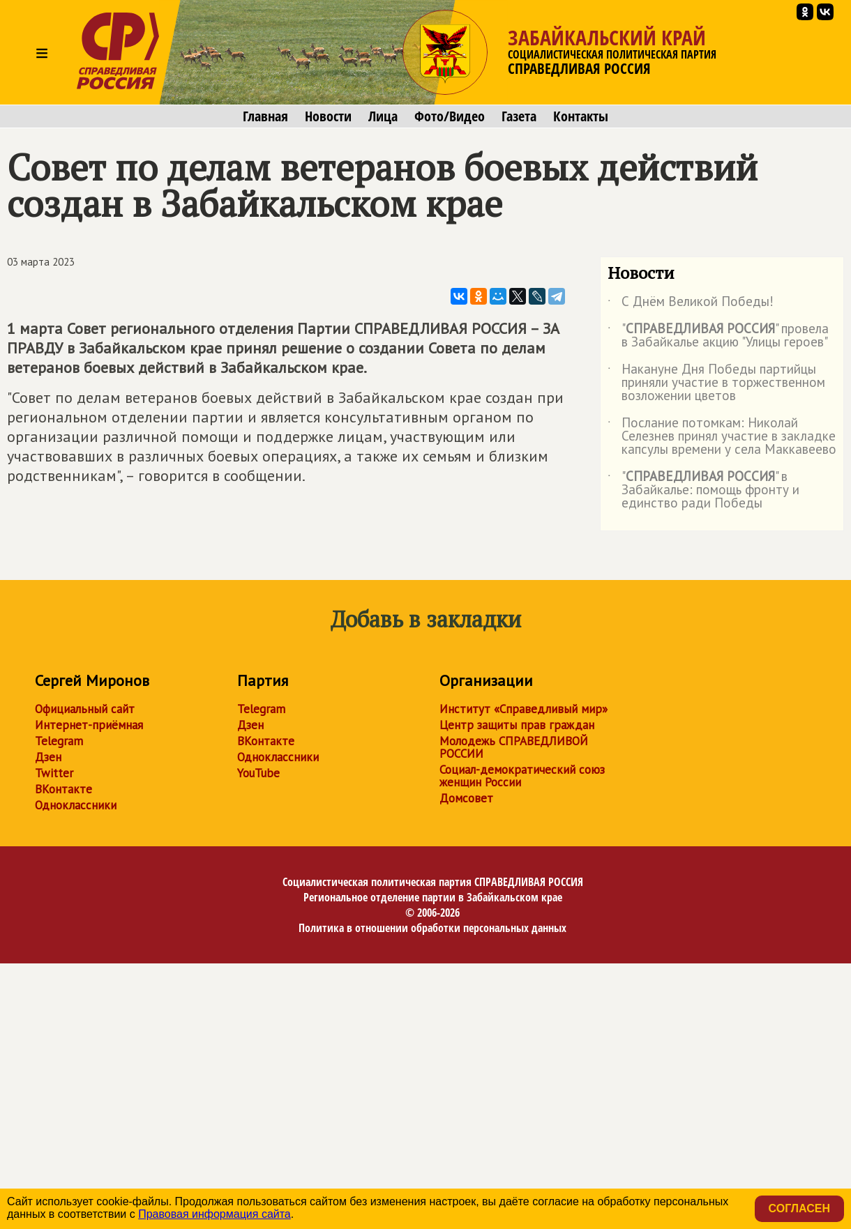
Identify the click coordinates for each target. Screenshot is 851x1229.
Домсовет (466, 798)
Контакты (580, 116)
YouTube (258, 773)
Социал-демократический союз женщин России (522, 775)
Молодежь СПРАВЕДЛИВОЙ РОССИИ (513, 747)
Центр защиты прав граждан (516, 725)
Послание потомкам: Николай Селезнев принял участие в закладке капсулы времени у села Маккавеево (722, 436)
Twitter (54, 773)
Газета (519, 116)
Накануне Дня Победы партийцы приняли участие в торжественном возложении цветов (716, 383)
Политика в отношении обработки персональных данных (432, 928)
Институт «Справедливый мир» (523, 709)
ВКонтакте (63, 789)
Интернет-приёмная (89, 725)
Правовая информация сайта (214, 1214)
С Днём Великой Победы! (691, 304)
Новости (328, 116)
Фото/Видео (449, 116)
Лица (383, 116)
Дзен (48, 757)
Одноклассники (75, 805)
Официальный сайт (85, 709)
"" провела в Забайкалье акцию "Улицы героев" (718, 336)
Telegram (59, 741)
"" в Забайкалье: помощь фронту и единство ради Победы (703, 490)
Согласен (799, 1208)
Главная (265, 116)
